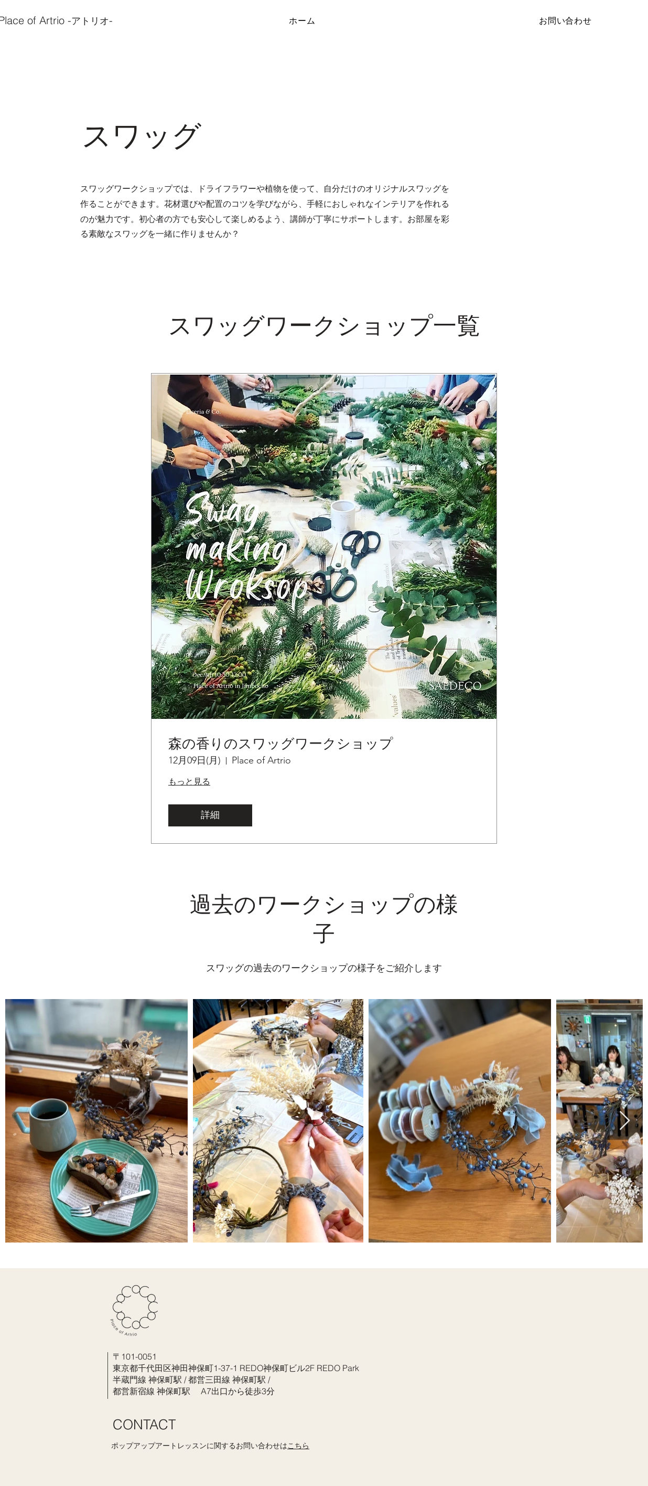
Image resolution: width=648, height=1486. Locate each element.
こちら (298, 1445)
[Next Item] (625, 1121)
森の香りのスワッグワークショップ (280, 744)
